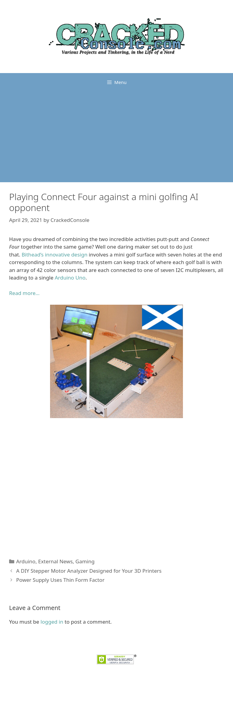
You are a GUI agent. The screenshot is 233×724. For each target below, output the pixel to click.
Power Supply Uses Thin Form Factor (60, 579)
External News (55, 561)
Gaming (85, 561)
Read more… (24, 293)
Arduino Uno (70, 277)
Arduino (25, 561)
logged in (52, 621)
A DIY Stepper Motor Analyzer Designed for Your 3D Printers (88, 570)
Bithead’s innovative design (54, 254)
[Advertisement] (116, 136)
